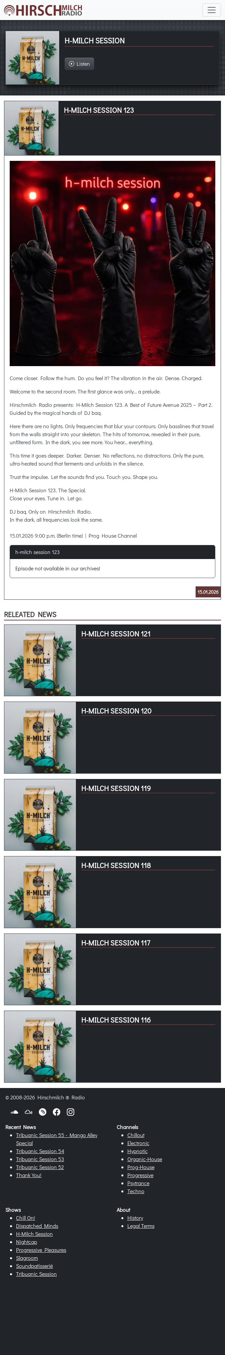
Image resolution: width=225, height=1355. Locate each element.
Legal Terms (140, 1225)
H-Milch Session (34, 1233)
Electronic (138, 1142)
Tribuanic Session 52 (40, 1166)
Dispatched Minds (37, 1225)
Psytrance (138, 1182)
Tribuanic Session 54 (40, 1150)
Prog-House (140, 1166)
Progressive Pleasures (41, 1249)
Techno (135, 1190)
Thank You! (28, 1174)
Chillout (135, 1134)
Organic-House (144, 1158)
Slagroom (27, 1257)
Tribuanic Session (36, 1273)
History (135, 1217)
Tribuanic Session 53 (40, 1158)
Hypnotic (137, 1150)
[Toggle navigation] (211, 10)
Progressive (140, 1174)
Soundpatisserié (34, 1265)
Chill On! (25, 1217)
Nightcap (26, 1241)
